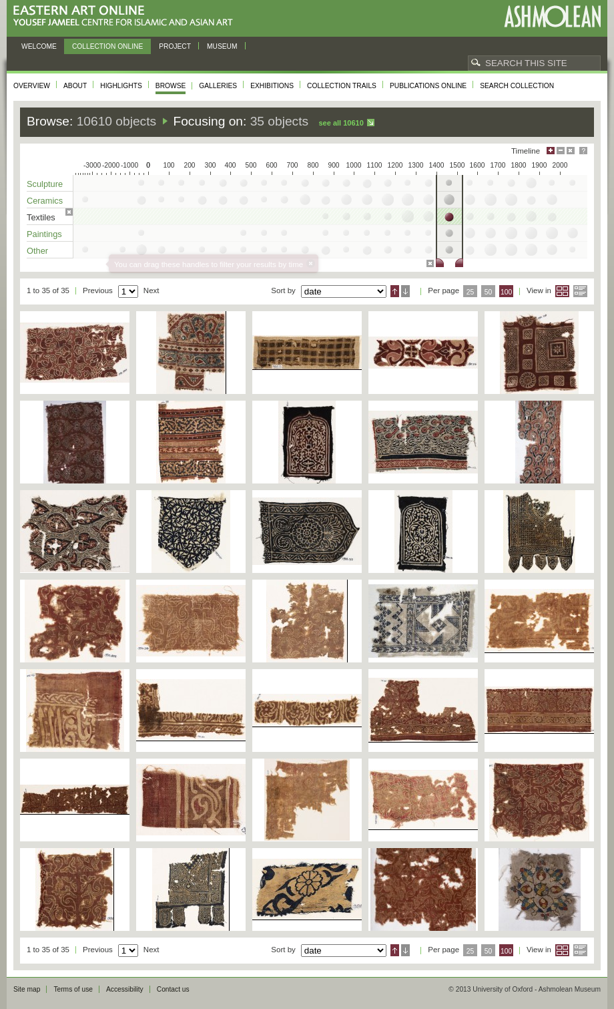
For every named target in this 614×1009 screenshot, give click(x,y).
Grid (562, 291)
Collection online (107, 46)
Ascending (394, 291)
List (580, 291)
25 (471, 292)
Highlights (121, 85)
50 (489, 292)
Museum (222, 46)
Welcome (39, 46)
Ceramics (45, 201)
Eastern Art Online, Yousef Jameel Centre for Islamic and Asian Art (126, 16)
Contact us (173, 989)
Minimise (561, 150)
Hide (571, 150)
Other (37, 251)
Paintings (44, 234)
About (75, 85)
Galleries (218, 85)
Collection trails (341, 85)
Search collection (517, 85)
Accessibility (124, 989)
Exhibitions (272, 85)
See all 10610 (340, 123)
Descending (405, 291)
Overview (31, 85)
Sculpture (45, 184)
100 (506, 292)
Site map (26, 989)
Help (583, 150)
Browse (171, 85)
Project (175, 46)
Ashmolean (552, 16)
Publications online (428, 85)
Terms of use (73, 989)
